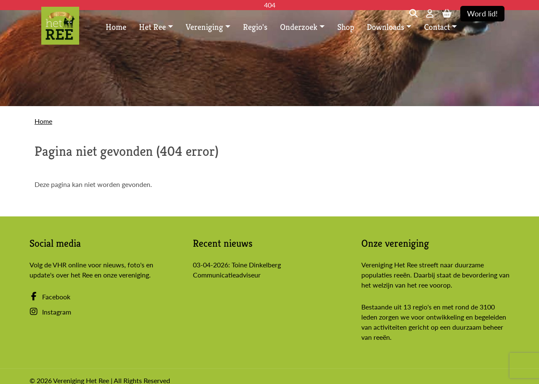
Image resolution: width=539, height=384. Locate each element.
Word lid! (482, 13)
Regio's (255, 27)
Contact (437, 27)
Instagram (50, 312)
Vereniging (204, 27)
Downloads (385, 27)
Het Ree (152, 27)
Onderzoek (299, 27)
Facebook (49, 297)
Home (116, 27)
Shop (345, 27)
